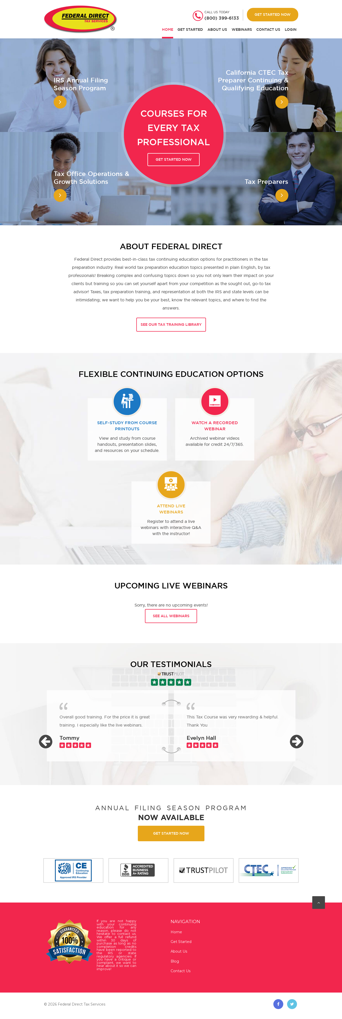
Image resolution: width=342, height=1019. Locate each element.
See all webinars (171, 616)
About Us (217, 29)
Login (290, 29)
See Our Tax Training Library (171, 324)
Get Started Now (273, 14)
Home (167, 29)
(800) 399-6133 (221, 18)
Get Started (190, 29)
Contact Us (268, 29)
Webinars (242, 29)
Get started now (174, 159)
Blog (175, 961)
